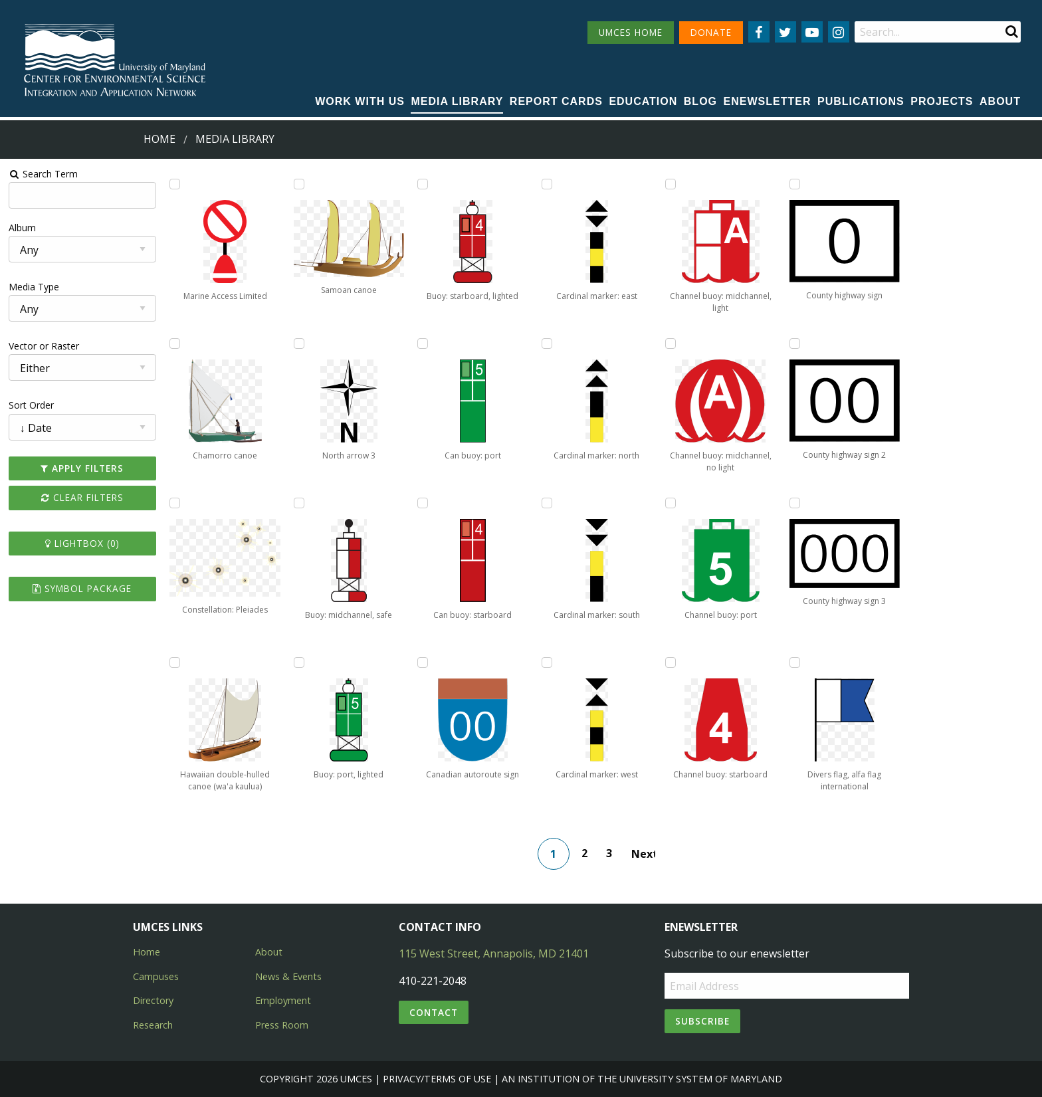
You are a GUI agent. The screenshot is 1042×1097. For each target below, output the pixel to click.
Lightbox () (82, 543)
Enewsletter (767, 101)
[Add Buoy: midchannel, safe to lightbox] (299, 503)
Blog (700, 101)
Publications (860, 101)
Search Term (43, 173)
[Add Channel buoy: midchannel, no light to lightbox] (670, 343)
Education (643, 101)
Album (22, 227)
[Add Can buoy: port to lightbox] (422, 343)
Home (159, 139)
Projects (941, 101)
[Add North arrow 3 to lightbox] (299, 343)
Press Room (281, 1025)
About (1000, 101)
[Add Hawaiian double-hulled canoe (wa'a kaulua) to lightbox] (174, 662)
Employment (283, 1000)
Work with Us (360, 101)
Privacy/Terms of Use (437, 1078)
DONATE (711, 32)
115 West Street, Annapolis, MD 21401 (494, 953)
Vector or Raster (44, 346)
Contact (433, 1012)
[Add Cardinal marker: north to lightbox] (547, 343)
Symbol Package (82, 588)
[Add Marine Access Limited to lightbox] (174, 184)
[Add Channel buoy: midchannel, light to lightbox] (670, 184)
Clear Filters (82, 497)
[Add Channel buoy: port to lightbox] (670, 503)
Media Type (34, 286)
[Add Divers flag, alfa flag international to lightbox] (794, 662)
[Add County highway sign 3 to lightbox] (794, 503)
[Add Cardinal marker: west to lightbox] (547, 662)
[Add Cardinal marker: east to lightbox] (547, 184)
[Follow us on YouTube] (812, 32)
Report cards (556, 101)
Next (643, 854)
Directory (153, 1000)
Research (153, 1025)
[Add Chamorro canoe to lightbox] (174, 343)
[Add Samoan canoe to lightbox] (299, 184)
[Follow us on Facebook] (759, 32)
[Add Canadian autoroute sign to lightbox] (422, 662)
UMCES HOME (631, 32)
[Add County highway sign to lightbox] (794, 184)
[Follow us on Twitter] (785, 32)
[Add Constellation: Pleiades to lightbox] (174, 503)
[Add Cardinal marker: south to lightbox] (547, 503)
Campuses (156, 976)
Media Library (457, 101)
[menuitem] (360, 102)
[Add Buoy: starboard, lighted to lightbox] (422, 184)
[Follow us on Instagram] (838, 32)
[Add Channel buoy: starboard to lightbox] (670, 662)
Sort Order (31, 405)
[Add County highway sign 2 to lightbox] (794, 343)
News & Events (288, 976)
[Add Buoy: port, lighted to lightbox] (299, 662)
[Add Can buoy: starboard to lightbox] (422, 503)
